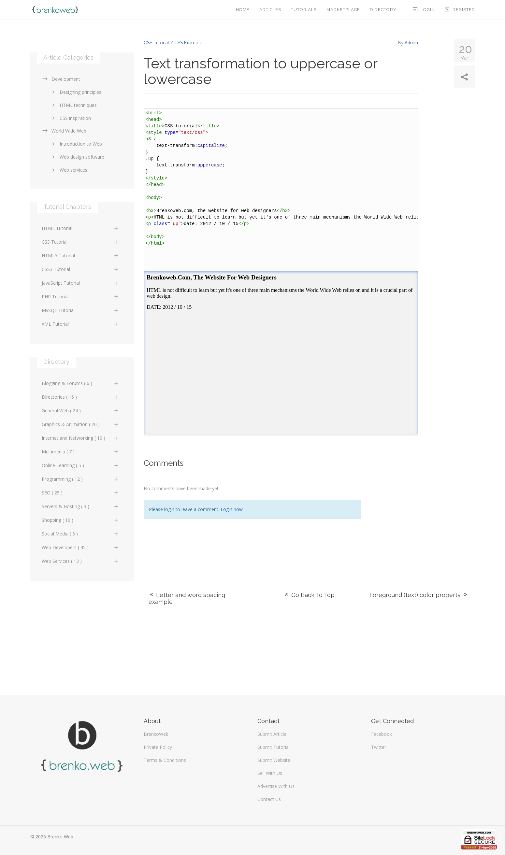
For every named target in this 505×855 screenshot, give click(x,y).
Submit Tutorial (273, 747)
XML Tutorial (81, 324)
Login (424, 9)
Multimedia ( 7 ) (81, 452)
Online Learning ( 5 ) (81, 465)
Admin (411, 42)
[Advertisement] (423, 524)
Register (460, 9)
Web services (68, 170)
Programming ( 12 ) (81, 479)
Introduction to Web (76, 144)
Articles (270, 9)
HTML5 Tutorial (81, 255)
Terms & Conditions (165, 760)
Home (243, 9)
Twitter (378, 747)
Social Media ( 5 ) (81, 534)
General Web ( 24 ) (81, 410)
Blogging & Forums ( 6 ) (81, 383)
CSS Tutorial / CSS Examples (174, 42)
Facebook (381, 734)
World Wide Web (64, 131)
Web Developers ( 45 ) (81, 547)
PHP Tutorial (81, 296)
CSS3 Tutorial (81, 269)
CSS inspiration (70, 118)
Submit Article (271, 734)
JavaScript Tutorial (81, 283)
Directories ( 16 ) (81, 397)
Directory (383, 9)
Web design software (77, 157)
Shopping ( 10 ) (81, 520)
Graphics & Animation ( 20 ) (81, 424)
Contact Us (269, 799)
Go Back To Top (309, 594)
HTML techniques (73, 105)
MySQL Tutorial (81, 310)
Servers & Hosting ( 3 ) (81, 506)
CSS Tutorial (81, 242)
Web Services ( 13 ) (81, 561)
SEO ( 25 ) (81, 493)
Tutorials (304, 9)
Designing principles (75, 92)
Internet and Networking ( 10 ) (81, 438)
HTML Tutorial (81, 228)
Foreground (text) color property (418, 594)
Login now (232, 509)
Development (61, 79)
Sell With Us (269, 773)
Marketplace (343, 9)
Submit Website (273, 760)
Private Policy (158, 747)
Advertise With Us (276, 786)
